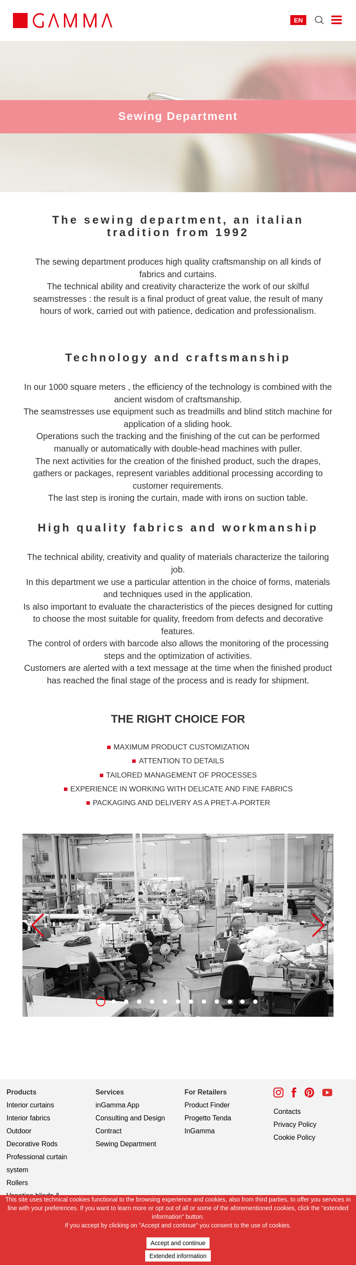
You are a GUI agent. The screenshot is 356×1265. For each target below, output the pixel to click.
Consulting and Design (130, 1118)
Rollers (17, 1182)
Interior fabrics (28, 1118)
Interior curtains (30, 1105)
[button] (37, 925)
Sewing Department (125, 1144)
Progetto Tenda (207, 1118)
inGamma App (117, 1105)
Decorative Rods (31, 1144)
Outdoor (19, 1131)
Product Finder (207, 1105)
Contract (108, 1131)
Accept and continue (178, 1243)
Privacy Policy (295, 1124)
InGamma (199, 1131)
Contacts (287, 1111)
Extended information (178, 1255)
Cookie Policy (294, 1137)
